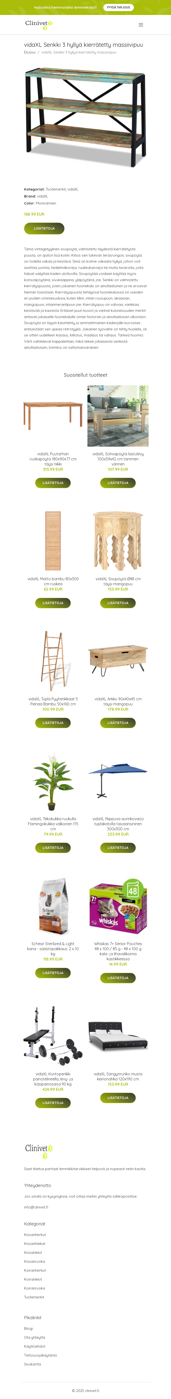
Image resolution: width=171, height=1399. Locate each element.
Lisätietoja (44, 228)
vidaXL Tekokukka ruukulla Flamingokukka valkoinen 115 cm (53, 823)
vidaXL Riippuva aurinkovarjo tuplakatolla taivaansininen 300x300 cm (118, 823)
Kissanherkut (35, 1234)
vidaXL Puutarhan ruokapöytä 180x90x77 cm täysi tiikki (53, 458)
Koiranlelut (33, 1279)
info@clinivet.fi (36, 1207)
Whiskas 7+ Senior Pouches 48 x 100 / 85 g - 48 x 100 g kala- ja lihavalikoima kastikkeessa (118, 951)
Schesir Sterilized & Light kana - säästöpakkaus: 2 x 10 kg (53, 948)
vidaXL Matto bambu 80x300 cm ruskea (53, 581)
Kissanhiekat (34, 1243)
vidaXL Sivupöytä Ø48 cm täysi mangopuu (118, 581)
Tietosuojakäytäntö (40, 1355)
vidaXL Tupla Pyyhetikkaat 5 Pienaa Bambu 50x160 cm (53, 701)
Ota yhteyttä (34, 1337)
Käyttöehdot (34, 1346)
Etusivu (30, 52)
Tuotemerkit (56, 189)
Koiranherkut (35, 1270)
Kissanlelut (33, 1252)
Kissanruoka (34, 1261)
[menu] (141, 24)
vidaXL (73, 189)
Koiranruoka (34, 1288)
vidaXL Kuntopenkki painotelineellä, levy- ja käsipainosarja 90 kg (53, 1078)
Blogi (28, 1328)
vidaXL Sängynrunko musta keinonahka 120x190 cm (118, 1076)
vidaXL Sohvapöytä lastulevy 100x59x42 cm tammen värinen (118, 458)
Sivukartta (32, 1364)
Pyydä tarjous (118, 7)
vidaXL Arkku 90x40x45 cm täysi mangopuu (118, 701)
